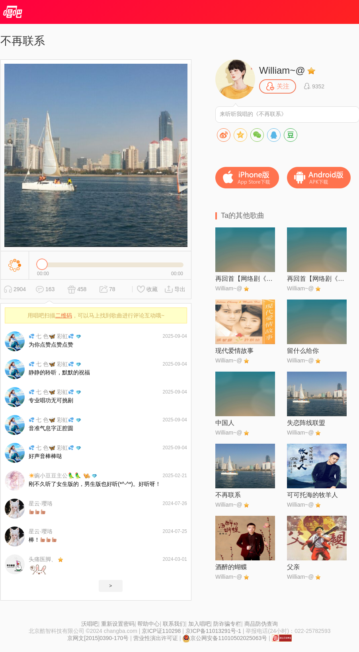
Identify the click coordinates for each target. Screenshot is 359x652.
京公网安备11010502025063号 (224, 638)
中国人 (224, 422)
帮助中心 (148, 624)
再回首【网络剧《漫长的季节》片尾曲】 (245, 278)
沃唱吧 (89, 624)
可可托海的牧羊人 (312, 494)
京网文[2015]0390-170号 (98, 638)
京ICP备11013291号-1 (213, 631)
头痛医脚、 (43, 559)
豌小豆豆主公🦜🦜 (55, 475)
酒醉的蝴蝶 (231, 567)
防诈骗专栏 (227, 624)
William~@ (282, 70)
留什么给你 (303, 350)
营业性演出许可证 (155, 638)
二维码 (63, 315)
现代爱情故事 (234, 350)
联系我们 (174, 624)
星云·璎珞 (41, 503)
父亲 (293, 567)
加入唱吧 (199, 624)
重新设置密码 (118, 624)
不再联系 (228, 494)
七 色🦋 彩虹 (51, 336)
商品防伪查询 (261, 624)
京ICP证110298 (161, 631)
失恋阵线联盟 (306, 422)
